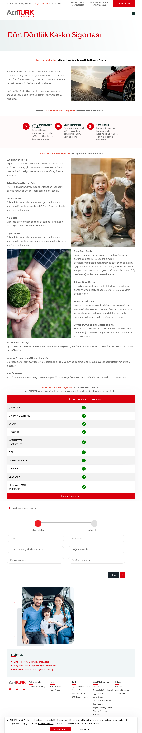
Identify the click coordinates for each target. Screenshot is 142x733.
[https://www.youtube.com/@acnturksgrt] (24, 689)
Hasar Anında (55, 690)
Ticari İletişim (98, 704)
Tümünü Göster (70, 496)
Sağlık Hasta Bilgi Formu (102, 707)
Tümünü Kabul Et (60, 729)
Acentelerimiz (120, 694)
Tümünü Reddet (83, 729)
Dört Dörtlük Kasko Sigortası (84, 399)
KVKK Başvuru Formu (80, 697)
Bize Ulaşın (118, 686)
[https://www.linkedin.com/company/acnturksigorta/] (10, 689)
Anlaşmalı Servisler (122, 690)
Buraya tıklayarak (45, 723)
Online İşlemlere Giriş (37, 686)
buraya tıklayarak (40, 3)
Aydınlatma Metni (78, 693)
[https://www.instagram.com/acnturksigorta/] (17, 689)
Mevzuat (96, 686)
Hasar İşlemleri (55, 686)
